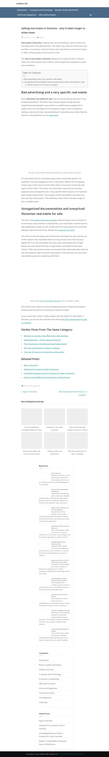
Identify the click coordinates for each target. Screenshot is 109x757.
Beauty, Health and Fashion (66, 10)
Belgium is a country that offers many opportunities (46, 336)
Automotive (22, 10)
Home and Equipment (26, 15)
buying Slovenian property (45, 220)
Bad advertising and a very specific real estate (42, 79)
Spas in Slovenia (55, 473)
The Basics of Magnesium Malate (60, 610)
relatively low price (66, 230)
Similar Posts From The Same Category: (43, 85)
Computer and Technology (41, 10)
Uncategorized (45, 698)
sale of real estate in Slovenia (50, 301)
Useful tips (43, 702)
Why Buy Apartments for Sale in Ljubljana (42, 348)
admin (41, 37)
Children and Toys (46, 670)
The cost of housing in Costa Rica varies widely (44, 352)
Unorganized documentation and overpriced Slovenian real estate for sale (54, 82)
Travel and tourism (46, 693)
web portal (53, 115)
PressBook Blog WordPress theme (70, 754)
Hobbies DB (21, 3)
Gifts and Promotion (47, 15)
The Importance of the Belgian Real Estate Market (45, 344)
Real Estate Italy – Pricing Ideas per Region (42, 340)
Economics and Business (49, 679)
